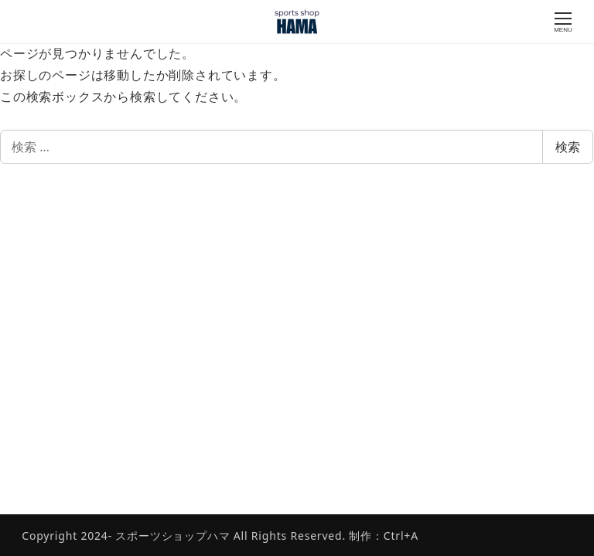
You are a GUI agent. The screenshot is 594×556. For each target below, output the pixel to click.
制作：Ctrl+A (382, 535)
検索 (567, 146)
